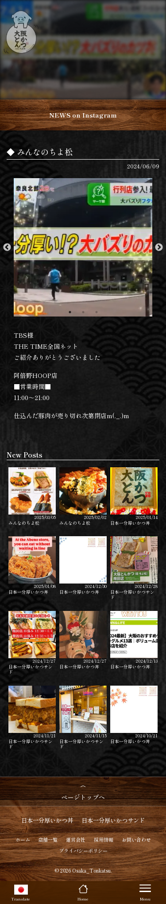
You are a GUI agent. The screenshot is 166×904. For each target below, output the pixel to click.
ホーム (22, 839)
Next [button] (158, 247)
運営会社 (75, 839)
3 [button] (96, 312)
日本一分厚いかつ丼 (134, 496)
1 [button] (70, 312)
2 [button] (83, 312)
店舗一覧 (48, 839)
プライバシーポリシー (83, 850)
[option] (83, 247)
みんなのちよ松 (32, 496)
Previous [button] (7, 247)
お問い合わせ (136, 839)
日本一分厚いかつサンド (134, 568)
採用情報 (103, 839)
